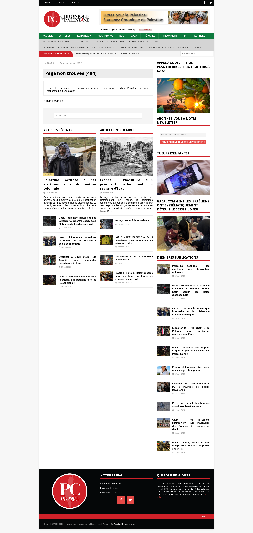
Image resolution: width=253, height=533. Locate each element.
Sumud (198, 47)
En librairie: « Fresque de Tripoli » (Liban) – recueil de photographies (79, 47)
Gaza (134, 35)
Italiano (76, 3)
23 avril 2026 (66, 286)
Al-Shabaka (105, 35)
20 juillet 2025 (123, 224)
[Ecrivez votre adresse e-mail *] (183, 134)
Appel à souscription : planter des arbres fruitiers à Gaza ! (126, 41)
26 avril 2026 (52, 192)
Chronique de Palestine (111, 483)
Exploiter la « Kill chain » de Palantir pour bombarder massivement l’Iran (77, 259)
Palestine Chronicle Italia (111, 492)
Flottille (199, 35)
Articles (65, 35)
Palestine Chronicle (109, 487)
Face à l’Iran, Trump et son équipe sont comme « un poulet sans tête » (191, 445)
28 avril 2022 (123, 263)
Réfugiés (149, 35)
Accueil (48, 35)
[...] (91, 208)
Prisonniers (169, 35)
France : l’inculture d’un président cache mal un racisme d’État (126, 184)
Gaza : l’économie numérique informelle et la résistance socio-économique (77, 240)
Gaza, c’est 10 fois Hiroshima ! (132, 220)
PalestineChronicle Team (124, 524)
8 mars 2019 (108, 192)
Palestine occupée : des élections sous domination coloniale (69, 184)
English (62, 3)
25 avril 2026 (66, 228)
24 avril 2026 (66, 247)
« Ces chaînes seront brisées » (59, 41)
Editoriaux (84, 35)
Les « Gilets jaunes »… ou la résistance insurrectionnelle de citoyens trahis (134, 239)
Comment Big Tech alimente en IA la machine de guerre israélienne (191, 386)
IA (185, 35)
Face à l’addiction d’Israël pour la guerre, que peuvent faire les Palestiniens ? (77, 279)
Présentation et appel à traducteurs (168, 47)
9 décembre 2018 (125, 247)
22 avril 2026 (180, 393)
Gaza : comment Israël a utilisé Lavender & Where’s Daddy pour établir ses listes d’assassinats (77, 220)
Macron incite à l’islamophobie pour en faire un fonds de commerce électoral (134, 275)
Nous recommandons (132, 47)
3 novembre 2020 (125, 283)
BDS (121, 35)
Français (47, 3)
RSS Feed (206, 516)
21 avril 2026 (180, 433)
